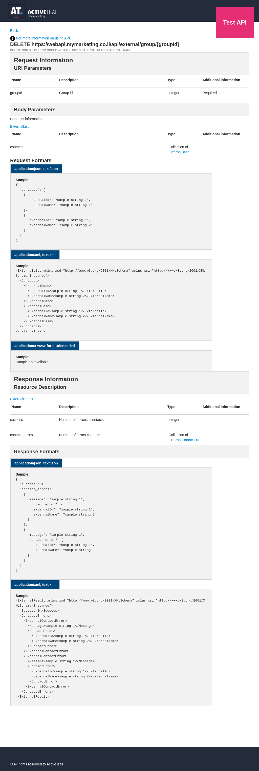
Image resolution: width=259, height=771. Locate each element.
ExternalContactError (185, 440)
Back (14, 31)
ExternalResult (21, 399)
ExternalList (19, 126)
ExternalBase (178, 152)
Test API (235, 22)
